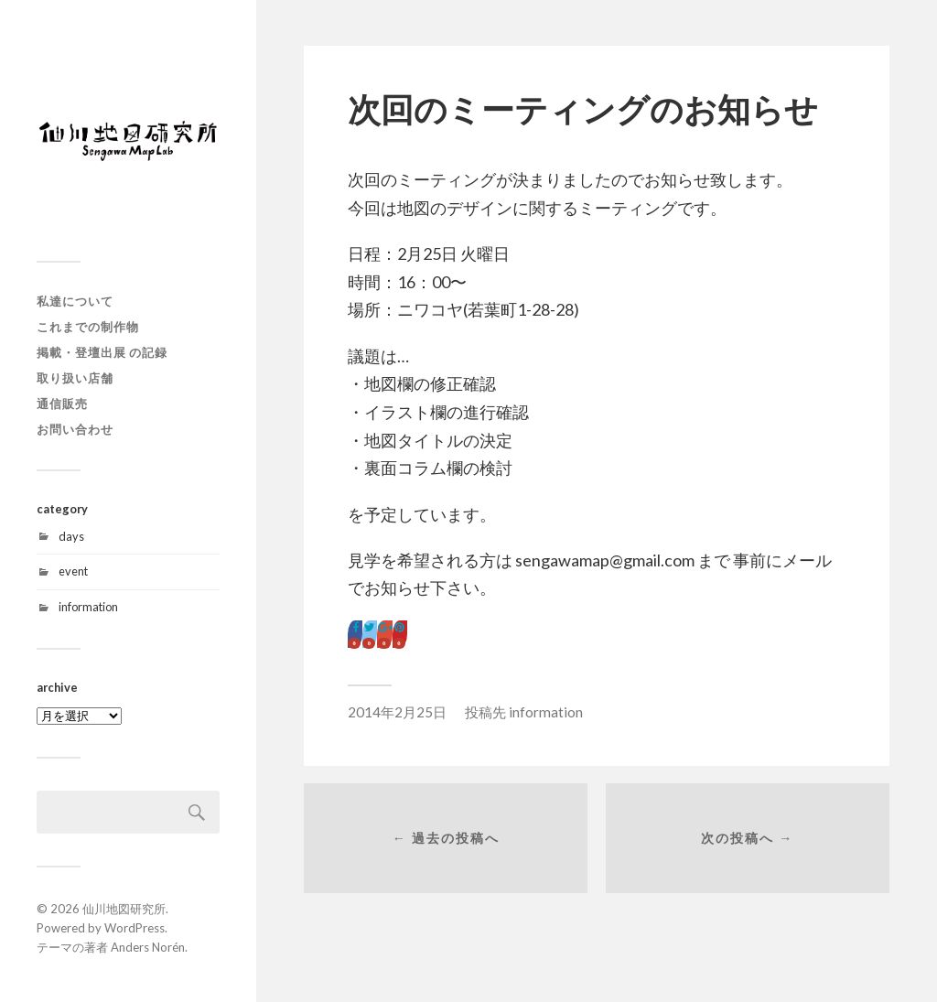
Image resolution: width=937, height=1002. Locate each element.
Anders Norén (148, 947)
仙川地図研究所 (124, 908)
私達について (75, 301)
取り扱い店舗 (75, 378)
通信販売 (62, 403)
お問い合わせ (75, 429)
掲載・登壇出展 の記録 (102, 352)
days (71, 536)
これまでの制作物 (88, 326)
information (88, 606)
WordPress (134, 928)
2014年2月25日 (397, 712)
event (73, 571)
